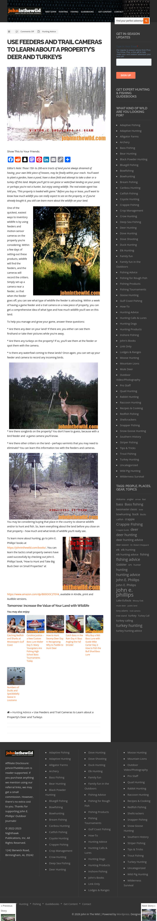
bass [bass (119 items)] (119, 504)
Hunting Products (131, 329)
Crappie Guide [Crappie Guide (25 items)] (122, 530)
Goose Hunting (129, 295)
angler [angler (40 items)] (130, 499)
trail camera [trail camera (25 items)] (135, 610)
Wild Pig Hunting (130, 471)
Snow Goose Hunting (133, 431)
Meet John (50, 11)
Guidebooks (87, 12)
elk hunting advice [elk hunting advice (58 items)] (127, 554)
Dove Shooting (129, 239)
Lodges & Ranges (130, 352)
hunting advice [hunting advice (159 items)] (128, 574)
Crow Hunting (128, 216)
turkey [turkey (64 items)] (132, 615)
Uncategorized (129, 465)
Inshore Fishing (129, 335)
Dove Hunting (128, 233)
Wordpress (123, 914)
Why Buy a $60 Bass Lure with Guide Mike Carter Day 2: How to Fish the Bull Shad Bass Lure (93, 645)
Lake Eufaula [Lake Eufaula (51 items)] (123, 600)
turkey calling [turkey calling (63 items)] (124, 620)
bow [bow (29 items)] (141, 509)
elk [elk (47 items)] (118, 549)
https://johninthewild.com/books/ (26, 547)
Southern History (130, 436)
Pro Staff (125, 385)
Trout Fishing (128, 453)
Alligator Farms (129, 136)
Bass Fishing (127, 148)
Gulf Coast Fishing (131, 300)
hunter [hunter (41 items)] (137, 564)
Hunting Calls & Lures (133, 318)
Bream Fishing (129, 182)
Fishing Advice (128, 272)
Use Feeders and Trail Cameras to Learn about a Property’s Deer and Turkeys (54, 49)
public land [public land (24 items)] (132, 605)
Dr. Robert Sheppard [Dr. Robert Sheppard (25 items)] (139, 545)
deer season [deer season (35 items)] (122, 544)
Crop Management (131, 210)
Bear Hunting (128, 153)
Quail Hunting (128, 391)
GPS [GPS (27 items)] (130, 564)
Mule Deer (126, 369)
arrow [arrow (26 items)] (138, 499)
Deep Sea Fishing (130, 222)
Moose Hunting (129, 357)
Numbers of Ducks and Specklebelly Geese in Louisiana (13, 694)
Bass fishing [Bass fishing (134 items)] (134, 504)
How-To (125, 306)
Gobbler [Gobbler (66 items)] (121, 565)
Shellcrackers (128, 419)
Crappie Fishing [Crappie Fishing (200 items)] (129, 524)
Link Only (126, 346)
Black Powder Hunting (133, 159)
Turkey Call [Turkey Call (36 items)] (143, 615)
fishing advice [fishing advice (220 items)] (128, 559)
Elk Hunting (127, 250)
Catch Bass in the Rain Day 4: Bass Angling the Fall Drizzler (74, 640)
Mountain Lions (129, 363)
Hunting (63, 11)
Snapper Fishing (130, 425)
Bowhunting (127, 176)
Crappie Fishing (129, 205)
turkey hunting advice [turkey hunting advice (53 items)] (129, 630)
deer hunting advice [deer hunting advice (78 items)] (129, 540)
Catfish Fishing (129, 193)
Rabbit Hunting (129, 396)
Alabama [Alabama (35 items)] (120, 499)
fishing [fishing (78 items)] (144, 554)
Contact (118, 11)
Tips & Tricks (128, 448)
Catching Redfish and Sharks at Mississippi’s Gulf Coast (15, 640)
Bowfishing (127, 170)
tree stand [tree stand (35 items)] (121, 615)
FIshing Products (130, 283)
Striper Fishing (129, 442)
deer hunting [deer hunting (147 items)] (126, 534)
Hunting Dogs (128, 323)
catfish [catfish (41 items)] (119, 519)
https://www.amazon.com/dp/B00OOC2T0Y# (33, 594)
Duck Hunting (128, 244)
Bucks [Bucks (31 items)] (143, 514)
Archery (125, 142)
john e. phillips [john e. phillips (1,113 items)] (125, 592)
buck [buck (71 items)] (135, 514)
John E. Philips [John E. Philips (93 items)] (126, 585)
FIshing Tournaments (133, 289)
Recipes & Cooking (131, 408)
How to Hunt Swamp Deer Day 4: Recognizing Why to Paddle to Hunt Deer (54, 642)
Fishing (74, 11)
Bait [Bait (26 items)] (144, 499)
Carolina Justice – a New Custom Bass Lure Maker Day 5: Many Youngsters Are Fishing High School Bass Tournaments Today (35, 648)
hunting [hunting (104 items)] (122, 569)
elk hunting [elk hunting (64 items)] (128, 549)
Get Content (105, 11)
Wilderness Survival (132, 476)
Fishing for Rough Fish (133, 278)
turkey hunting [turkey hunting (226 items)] (129, 625)
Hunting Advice (49, 31)
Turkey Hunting (129, 459)
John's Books (128, 340)
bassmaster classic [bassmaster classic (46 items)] (126, 509)
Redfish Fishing (129, 414)
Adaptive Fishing (130, 125)
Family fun (126, 256)
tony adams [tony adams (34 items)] (122, 610)
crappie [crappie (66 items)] (130, 519)
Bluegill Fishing (129, 165)
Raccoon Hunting (130, 402)
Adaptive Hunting (131, 130)
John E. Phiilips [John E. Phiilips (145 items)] (127, 579)
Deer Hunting (128, 227)
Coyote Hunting (129, 199)
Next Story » (148, 905)
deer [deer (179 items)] (134, 529)
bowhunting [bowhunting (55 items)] (123, 514)
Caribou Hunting (130, 187)
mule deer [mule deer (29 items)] (121, 605)
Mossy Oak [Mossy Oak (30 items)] (138, 600)
